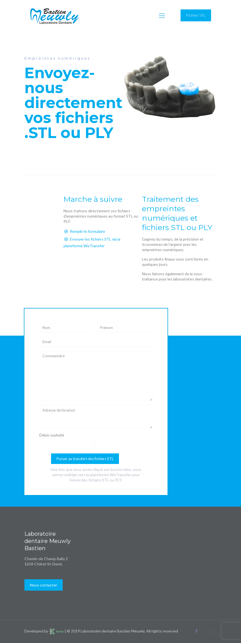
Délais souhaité (67, 440)
